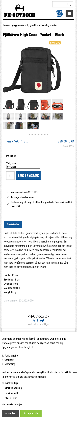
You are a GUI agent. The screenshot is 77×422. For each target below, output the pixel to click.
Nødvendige (12, 383)
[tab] (13, 224)
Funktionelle (12, 393)
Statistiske (11, 398)
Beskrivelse (13, 224)
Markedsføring (13, 388)
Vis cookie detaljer (12, 404)
